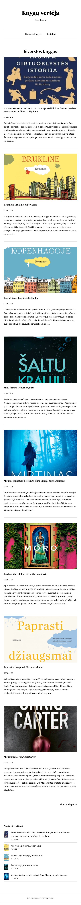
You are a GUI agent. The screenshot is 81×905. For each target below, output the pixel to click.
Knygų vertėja (40, 13)
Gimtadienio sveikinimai (35, 898)
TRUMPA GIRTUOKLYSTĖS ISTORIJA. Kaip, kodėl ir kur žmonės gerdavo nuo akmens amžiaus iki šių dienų (40, 110)
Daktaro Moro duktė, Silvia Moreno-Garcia (25, 574)
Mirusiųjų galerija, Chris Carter (20, 756)
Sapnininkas (50, 898)
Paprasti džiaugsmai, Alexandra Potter (24, 667)
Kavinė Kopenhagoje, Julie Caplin (21, 298)
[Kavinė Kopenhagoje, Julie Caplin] (6, 858)
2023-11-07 (8, 393)
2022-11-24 (8, 763)
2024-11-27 (8, 210)
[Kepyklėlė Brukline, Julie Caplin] (6, 848)
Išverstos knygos (33, 34)
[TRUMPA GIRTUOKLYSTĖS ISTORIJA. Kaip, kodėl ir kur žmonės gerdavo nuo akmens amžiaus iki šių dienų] (6, 835)
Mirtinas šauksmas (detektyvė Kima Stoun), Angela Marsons (34, 480)
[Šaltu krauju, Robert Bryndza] (6, 868)
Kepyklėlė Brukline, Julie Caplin (20, 204)
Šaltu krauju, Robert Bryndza (19, 387)
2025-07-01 (8, 117)
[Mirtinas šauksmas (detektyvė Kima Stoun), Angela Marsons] (6, 877)
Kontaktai (51, 34)
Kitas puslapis (68, 804)
